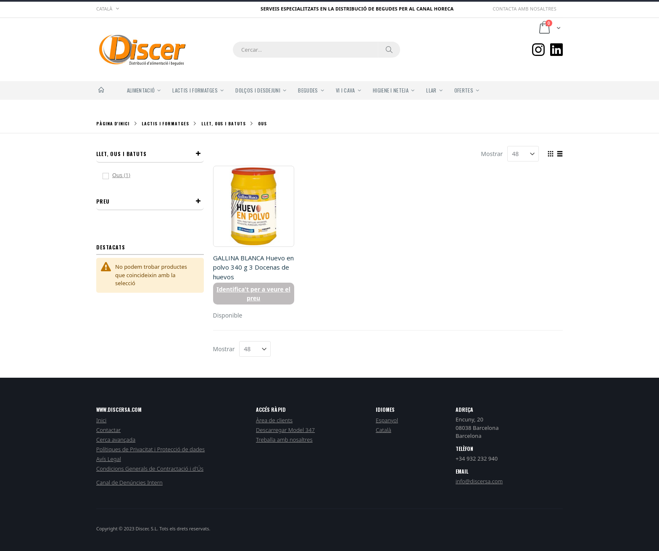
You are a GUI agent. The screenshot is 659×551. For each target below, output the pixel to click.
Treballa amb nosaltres (284, 439)
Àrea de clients (274, 420)
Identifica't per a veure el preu (253, 293)
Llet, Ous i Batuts (223, 124)
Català (383, 430)
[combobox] (316, 49)
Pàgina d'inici (112, 123)
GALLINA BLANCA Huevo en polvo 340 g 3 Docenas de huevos (253, 267)
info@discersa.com (479, 481)
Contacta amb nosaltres (524, 8)
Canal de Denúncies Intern (129, 482)
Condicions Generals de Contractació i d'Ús (149, 468)
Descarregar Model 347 (285, 430)
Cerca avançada (115, 439)
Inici (101, 420)
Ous (126, 175)
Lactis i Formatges (165, 124)
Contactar (108, 430)
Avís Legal (108, 459)
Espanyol (387, 420)
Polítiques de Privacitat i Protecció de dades (150, 449)
